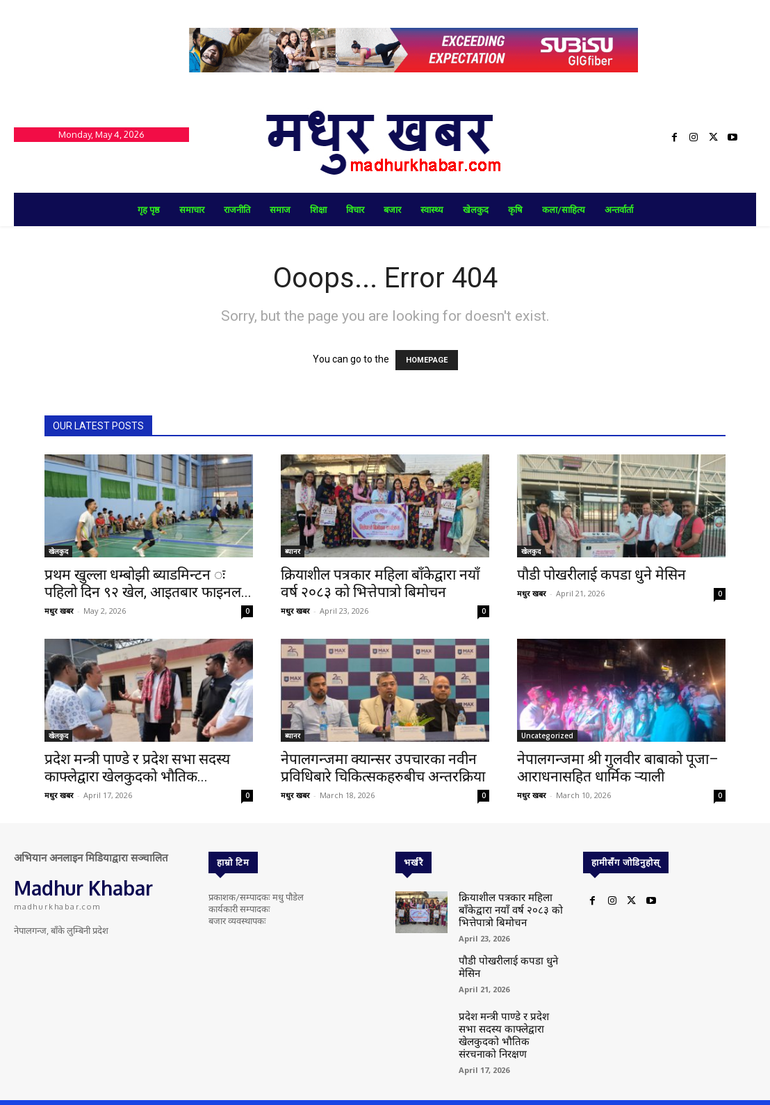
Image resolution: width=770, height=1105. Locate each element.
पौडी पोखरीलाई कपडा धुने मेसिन (601, 574)
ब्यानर (292, 551)
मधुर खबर (59, 610)
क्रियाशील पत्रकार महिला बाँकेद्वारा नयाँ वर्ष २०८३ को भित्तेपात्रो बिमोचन (380, 583)
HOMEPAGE (427, 360)
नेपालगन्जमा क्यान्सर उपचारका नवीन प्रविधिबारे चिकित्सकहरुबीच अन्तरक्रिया (383, 768)
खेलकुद (58, 551)
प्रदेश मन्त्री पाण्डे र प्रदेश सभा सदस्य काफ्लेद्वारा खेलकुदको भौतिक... (137, 768)
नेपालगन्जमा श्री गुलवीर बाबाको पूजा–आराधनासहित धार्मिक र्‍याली (618, 768)
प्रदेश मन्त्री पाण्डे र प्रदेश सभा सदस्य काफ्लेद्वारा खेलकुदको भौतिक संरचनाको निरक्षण (505, 1021)
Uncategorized (547, 735)
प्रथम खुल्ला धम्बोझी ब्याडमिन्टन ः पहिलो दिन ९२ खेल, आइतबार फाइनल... (148, 583)
